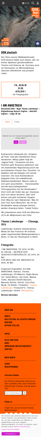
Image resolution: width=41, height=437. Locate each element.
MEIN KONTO (10, 357)
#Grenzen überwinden (9, 295)
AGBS (7, 343)
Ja (16, 142)
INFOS (7, 334)
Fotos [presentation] (17, 121)
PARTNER (8, 322)
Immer (23, 142)
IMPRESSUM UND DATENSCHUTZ (18, 346)
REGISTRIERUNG (11, 367)
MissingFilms (27, 290)
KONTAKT (9, 349)
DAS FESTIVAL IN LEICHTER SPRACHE (20, 319)
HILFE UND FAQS (11, 340)
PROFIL (7, 316)
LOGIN (7, 364)
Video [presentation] (7, 121)
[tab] (7, 121)
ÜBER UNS (9, 310)
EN (28, 3)
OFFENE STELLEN (12, 325)
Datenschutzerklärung (22, 427)
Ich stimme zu (10, 434)
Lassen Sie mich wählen (10, 429)
